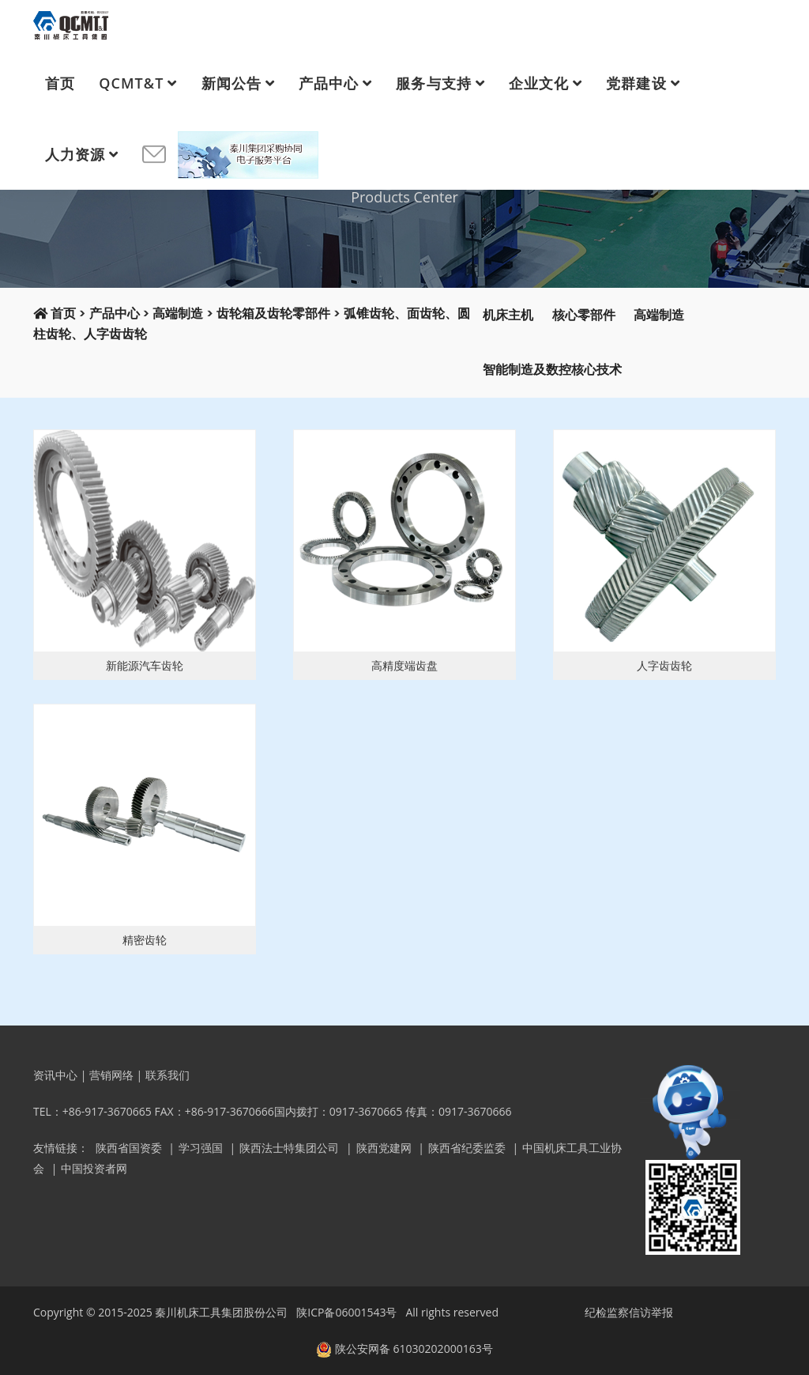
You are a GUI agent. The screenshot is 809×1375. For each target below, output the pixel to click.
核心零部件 (583, 315)
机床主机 (508, 315)
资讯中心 (55, 1074)
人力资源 (75, 154)
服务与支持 (433, 83)
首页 (60, 83)
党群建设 (636, 83)
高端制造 (177, 313)
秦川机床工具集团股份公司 (221, 1312)
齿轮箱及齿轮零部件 (273, 313)
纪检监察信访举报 (629, 1312)
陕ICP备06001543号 (346, 1312)
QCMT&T (131, 83)
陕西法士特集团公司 (289, 1147)
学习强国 (201, 1147)
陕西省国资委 (129, 1147)
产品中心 (329, 83)
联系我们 (167, 1074)
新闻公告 (231, 83)
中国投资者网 (94, 1168)
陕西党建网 (384, 1147)
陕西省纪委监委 (467, 1147)
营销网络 (111, 1074)
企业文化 (539, 83)
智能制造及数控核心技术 (552, 369)
